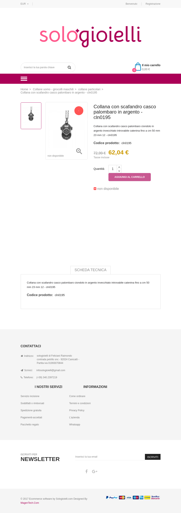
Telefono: (27, 377)
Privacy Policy (76, 410)
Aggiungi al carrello (130, 177)
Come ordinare (77, 396)
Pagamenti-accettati (31, 417)
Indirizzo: (27, 356)
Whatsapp (74, 424)
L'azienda (74, 417)
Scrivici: (27, 370)
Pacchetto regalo (30, 424)
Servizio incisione (30, 396)
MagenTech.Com (30, 502)
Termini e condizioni (79, 403)
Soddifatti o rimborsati (32, 403)
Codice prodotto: (107, 142)
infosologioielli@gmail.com (50, 370)
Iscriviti (152, 457)
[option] (31, 115)
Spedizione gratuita (31, 410)
